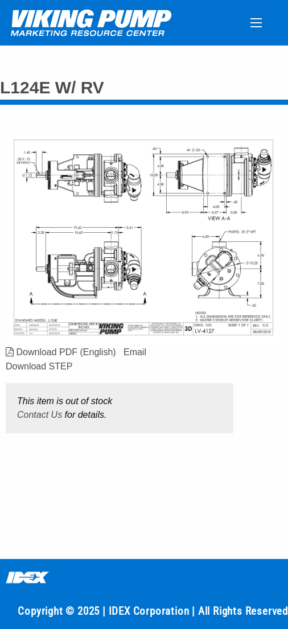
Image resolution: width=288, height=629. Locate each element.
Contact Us (39, 415)
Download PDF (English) (61, 352)
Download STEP (39, 366)
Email (135, 352)
